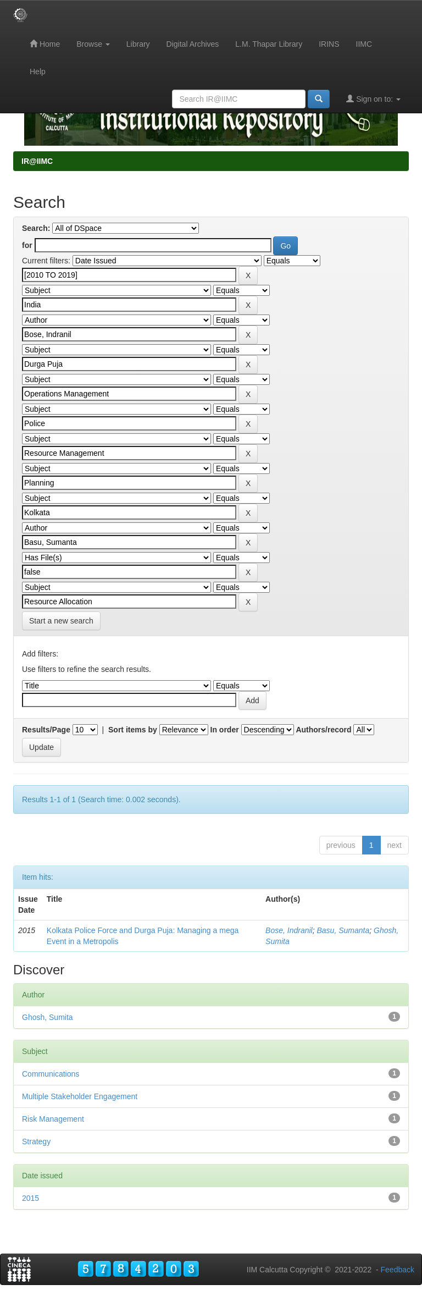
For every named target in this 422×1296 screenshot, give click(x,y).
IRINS (329, 44)
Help (38, 71)
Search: (36, 228)
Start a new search (61, 620)
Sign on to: (373, 98)
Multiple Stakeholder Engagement (79, 1096)
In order (224, 729)
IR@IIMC (37, 161)
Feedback (397, 1269)
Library (138, 44)
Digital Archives (192, 44)
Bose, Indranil (289, 930)
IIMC (364, 44)
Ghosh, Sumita (47, 1017)
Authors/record (323, 729)
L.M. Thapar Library (268, 44)
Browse (93, 44)
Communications (50, 1073)
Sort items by (132, 729)
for (27, 245)
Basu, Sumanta (343, 930)
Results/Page (46, 729)
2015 (30, 1198)
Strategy (36, 1141)
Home (45, 43)
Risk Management (53, 1119)
